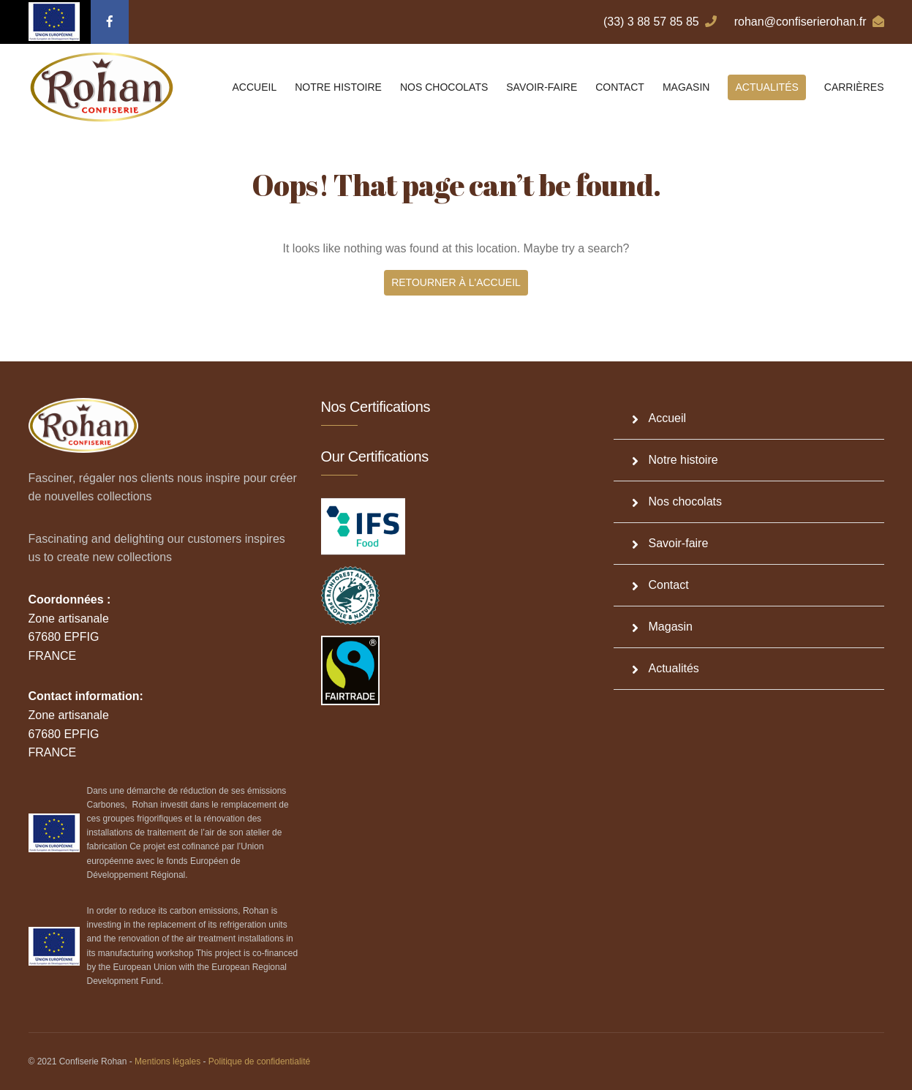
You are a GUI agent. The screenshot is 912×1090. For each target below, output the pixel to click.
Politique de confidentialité (259, 1061)
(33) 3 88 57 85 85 (660, 21)
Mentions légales (167, 1061)
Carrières (854, 87)
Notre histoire (338, 87)
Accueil (255, 87)
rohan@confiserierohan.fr (809, 21)
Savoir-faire (541, 87)
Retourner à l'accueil (456, 282)
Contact (619, 87)
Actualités (766, 87)
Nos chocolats (444, 87)
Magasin (686, 87)
